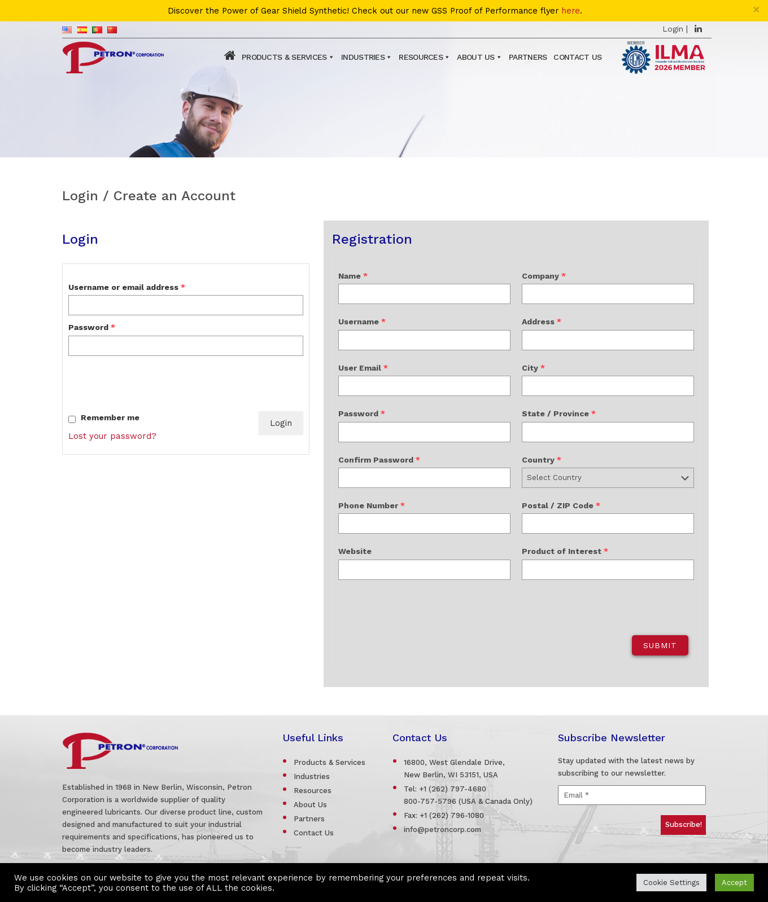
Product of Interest (565, 551)
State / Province (559, 413)
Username (362, 321)
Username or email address (126, 287)
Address (541, 321)
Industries (363, 56)
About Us (475, 56)
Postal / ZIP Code (561, 505)
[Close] (756, 9)
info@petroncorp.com (442, 829)
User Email (363, 367)
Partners (528, 56)
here (570, 11)
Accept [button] (734, 882)
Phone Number (371, 505)
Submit (660, 645)
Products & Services (284, 56)
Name (353, 275)
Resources (421, 56)
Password (91, 327)
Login (672, 28)
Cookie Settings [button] (671, 882)
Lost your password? (112, 436)
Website (355, 551)
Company (544, 275)
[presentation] (154, 384)
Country (541, 459)
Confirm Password (379, 459)
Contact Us (577, 56)
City (533, 367)
